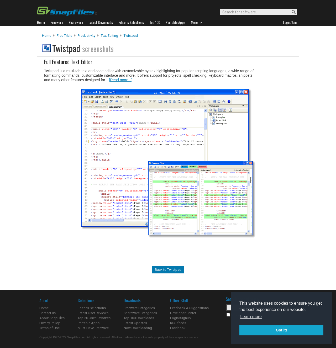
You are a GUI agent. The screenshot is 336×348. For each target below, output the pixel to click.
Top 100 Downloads (139, 318)
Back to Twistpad (168, 270)
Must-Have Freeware (93, 328)
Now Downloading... (139, 328)
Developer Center (183, 313)
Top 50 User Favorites (94, 318)
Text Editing (109, 36)
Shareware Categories (140, 313)
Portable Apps (88, 323)
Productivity (86, 36)
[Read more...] (121, 80)
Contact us (47, 313)
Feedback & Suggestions (189, 308)
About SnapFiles (52, 318)
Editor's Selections (92, 308)
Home (46, 36)
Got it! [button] (281, 330)
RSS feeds (178, 323)
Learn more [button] (251, 316)
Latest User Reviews (93, 313)
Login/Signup (180, 318)
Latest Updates (135, 323)
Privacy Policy (49, 323)
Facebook (178, 328)
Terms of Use (49, 328)
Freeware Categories (139, 308)
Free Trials (64, 36)
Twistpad (131, 36)
